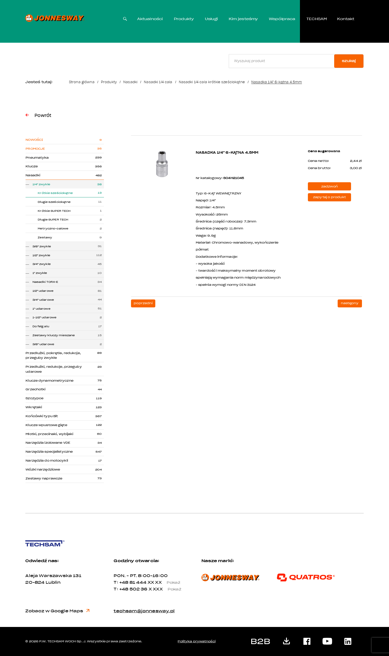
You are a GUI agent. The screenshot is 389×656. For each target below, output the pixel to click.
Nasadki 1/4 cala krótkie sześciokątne (212, 82)
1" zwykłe (39, 273)
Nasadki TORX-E (45, 282)
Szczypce (34, 398)
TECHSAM (316, 19)
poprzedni (143, 303)
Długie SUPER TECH (53, 219)
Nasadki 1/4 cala (158, 82)
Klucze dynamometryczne (49, 380)
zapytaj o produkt (329, 197)
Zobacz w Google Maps (57, 611)
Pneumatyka (37, 157)
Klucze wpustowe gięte (46, 425)
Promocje (35, 148)
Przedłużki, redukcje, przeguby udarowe (54, 369)
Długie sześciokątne (54, 202)
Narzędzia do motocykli (47, 460)
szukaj (349, 61)
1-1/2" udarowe (44, 317)
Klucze (32, 166)
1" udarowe (41, 308)
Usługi (211, 19)
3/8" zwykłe (41, 246)
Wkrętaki (34, 407)
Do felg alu (40, 326)
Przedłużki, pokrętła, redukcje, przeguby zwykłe (53, 355)
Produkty (184, 19)
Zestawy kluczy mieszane (53, 335)
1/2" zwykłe (41, 255)
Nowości (34, 140)
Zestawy (45, 237)
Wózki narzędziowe (43, 469)
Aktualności (150, 19)
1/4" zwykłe (41, 184)
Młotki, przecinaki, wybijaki (49, 434)
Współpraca (282, 19)
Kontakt (346, 19)
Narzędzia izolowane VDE (48, 442)
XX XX (166, 582)
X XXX (167, 589)
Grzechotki (35, 389)
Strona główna (82, 82)
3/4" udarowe (43, 299)
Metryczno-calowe (53, 228)
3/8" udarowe (43, 344)
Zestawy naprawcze (44, 478)
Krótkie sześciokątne (55, 193)
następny (349, 303)
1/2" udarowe (42, 290)
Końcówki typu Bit (42, 416)
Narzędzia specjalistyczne (49, 451)
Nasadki (130, 82)
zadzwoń (329, 186)
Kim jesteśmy (243, 19)
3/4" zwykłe (41, 264)
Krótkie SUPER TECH (54, 211)
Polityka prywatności (196, 641)
